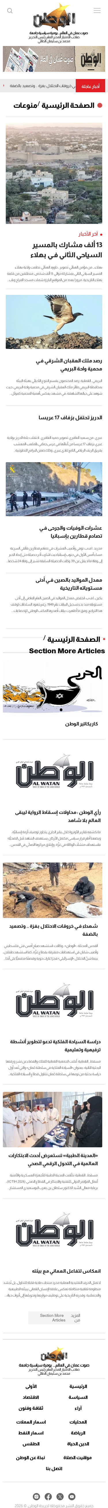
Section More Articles (67, 651)
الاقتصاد (31, 1397)
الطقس (31, 1443)
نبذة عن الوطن (30, 1457)
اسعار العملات (31, 1421)
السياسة (78, 1397)
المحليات (78, 1421)
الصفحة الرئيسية (67, 105)
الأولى (31, 1386)
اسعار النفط (31, 1432)
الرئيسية (78, 1386)
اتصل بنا (54, 1468)
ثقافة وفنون (30, 1408)
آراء (78, 1408)
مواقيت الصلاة (77, 1457)
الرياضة (78, 1432)
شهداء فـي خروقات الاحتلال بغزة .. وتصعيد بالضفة (48, 85)
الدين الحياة (78, 1443)
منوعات (25, 105)
